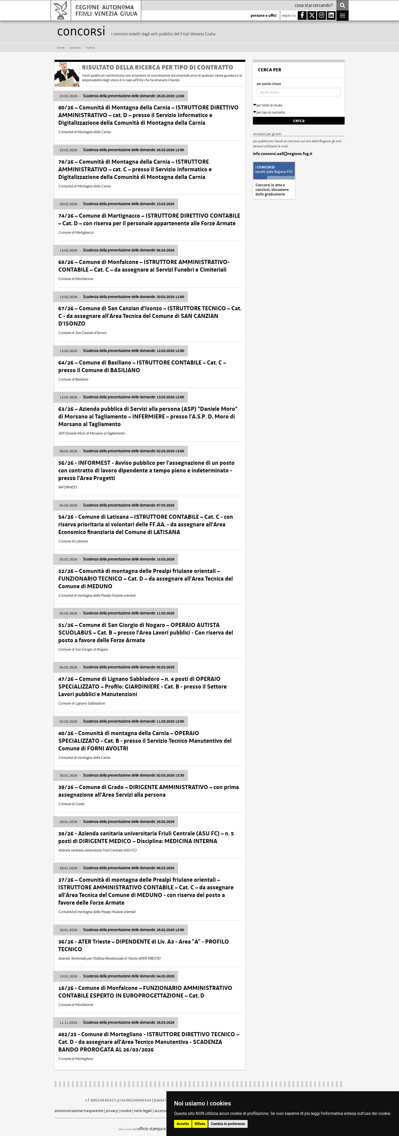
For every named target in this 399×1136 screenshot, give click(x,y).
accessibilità (165, 1110)
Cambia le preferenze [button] (228, 1124)
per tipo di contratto (269, 112)
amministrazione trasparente (78, 1110)
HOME (60, 48)
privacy (112, 1110)
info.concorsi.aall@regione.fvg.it (282, 153)
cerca (299, 120)
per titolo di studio (267, 105)
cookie (126, 1110)
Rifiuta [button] (200, 1124)
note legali (143, 1110)
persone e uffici (264, 15)
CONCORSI (75, 48)
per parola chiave (269, 84)
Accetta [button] (183, 1124)
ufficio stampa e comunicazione (165, 1128)
